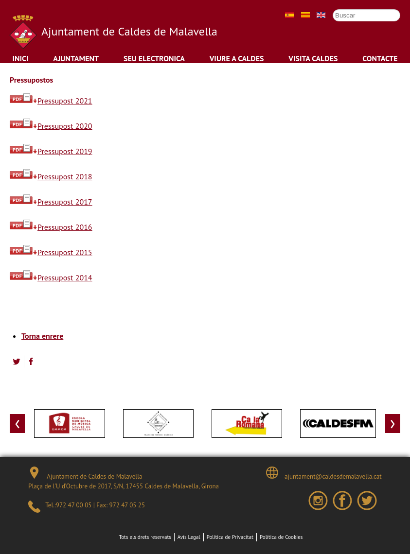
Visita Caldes (313, 58)
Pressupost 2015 (51, 252)
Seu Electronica (154, 58)
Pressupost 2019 (51, 151)
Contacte (379, 58)
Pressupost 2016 (51, 227)
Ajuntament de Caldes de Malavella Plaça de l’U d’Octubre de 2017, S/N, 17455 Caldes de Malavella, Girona (123, 478)
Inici (20, 58)
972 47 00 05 (73, 505)
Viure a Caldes (237, 58)
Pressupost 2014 (51, 277)
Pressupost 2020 (51, 126)
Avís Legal (189, 537)
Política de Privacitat (230, 537)
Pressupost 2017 (51, 202)
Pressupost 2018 (51, 176)
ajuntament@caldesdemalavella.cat (324, 474)
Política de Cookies (281, 537)
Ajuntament (76, 58)
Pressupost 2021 (51, 100)
